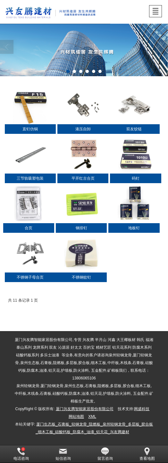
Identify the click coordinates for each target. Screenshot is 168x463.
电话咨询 (21, 454)
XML (92, 416)
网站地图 (76, 416)
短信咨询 (63, 454)
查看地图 (147, 454)
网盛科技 (141, 409)
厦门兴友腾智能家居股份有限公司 (84, 409)
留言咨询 (105, 454)
